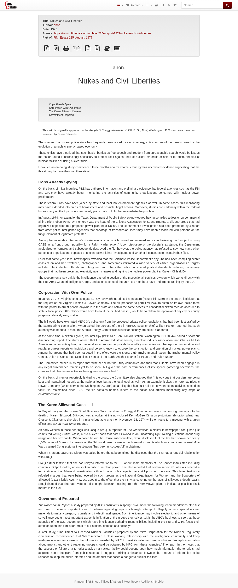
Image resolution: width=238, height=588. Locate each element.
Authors (116, 581)
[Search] (202, 5)
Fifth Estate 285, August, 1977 (72, 37)
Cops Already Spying (60, 104)
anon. (57, 25)
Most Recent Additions (138, 581)
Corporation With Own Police (65, 107)
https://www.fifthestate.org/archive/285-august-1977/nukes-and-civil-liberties (102, 33)
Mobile (159, 581)
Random (79, 581)
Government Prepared (61, 115)
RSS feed (94, 581)
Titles (106, 581)
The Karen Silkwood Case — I (65, 111)
